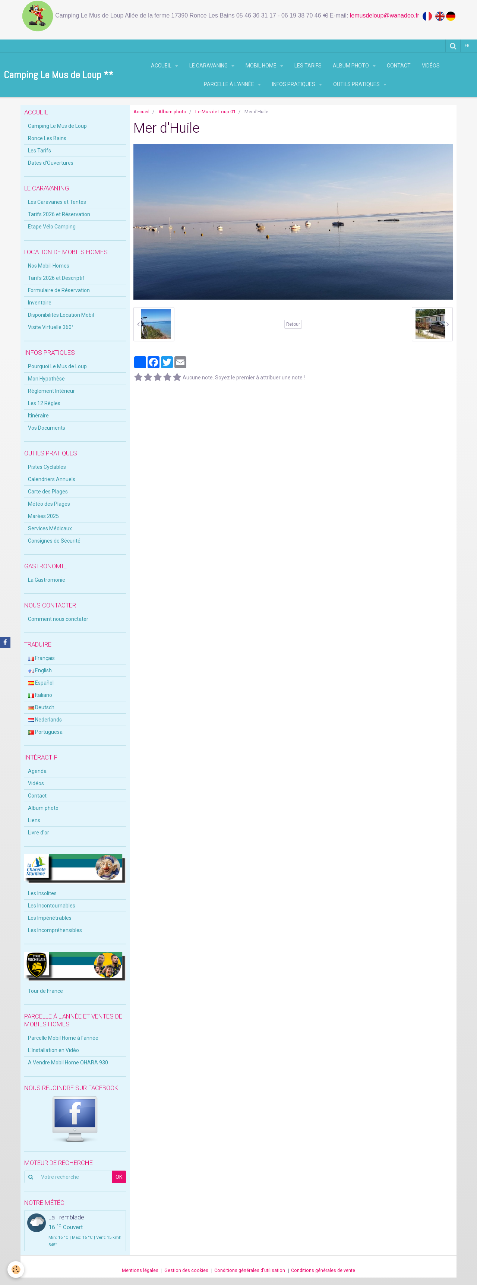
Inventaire (39, 303)
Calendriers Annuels (51, 479)
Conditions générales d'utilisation (249, 1270)
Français (41, 658)
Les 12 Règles (44, 403)
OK (119, 1177)
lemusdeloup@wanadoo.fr (386, 15)
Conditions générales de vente (323, 1270)
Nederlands (45, 720)
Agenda (37, 771)
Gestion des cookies (186, 1270)
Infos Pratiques (294, 84)
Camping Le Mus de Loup (57, 126)
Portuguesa (45, 732)
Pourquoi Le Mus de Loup (57, 366)
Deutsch (41, 707)
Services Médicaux (50, 528)
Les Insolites (42, 893)
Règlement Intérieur (51, 391)
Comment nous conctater (58, 619)
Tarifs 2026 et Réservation (59, 214)
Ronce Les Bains (47, 138)
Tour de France (45, 991)
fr (467, 45)
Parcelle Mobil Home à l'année (63, 1038)
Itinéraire (38, 416)
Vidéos (431, 66)
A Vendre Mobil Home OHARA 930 (68, 1062)
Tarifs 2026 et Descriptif (56, 278)
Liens (34, 820)
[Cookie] (15, 1269)
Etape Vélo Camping (52, 227)
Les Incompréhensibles (55, 930)
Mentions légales (140, 1270)
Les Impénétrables (50, 918)
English (40, 670)
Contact (399, 66)
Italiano (40, 695)
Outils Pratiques (357, 84)
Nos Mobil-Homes (48, 266)
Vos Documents (46, 428)
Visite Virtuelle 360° (50, 327)
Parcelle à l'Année (229, 84)
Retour (293, 324)
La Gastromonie (46, 580)
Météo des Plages (49, 504)
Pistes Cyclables (47, 467)
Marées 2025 (43, 516)
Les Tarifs (308, 66)
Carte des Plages (48, 492)
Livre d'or (38, 833)
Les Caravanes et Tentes (57, 202)
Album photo (351, 66)
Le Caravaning (209, 66)
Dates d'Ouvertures (50, 163)
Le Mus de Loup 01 (215, 111)
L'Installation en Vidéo (53, 1050)
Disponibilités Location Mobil (61, 315)
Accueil (162, 66)
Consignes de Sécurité (54, 541)
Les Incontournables (51, 906)
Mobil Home (262, 66)
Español (41, 683)
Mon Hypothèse (46, 379)
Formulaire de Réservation (59, 290)
